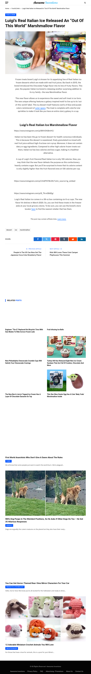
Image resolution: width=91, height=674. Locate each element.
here (33, 209)
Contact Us (79, 671)
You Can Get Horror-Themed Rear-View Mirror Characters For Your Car (37, 583)
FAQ (41, 671)
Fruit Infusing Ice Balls (55, 329)
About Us (69, 671)
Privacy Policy (32, 671)
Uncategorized (11, 648)
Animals (9, 525)
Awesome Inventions (17, 671)
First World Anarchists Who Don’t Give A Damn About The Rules (34, 457)
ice (16, 230)
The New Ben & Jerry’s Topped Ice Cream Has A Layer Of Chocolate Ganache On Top (23, 395)
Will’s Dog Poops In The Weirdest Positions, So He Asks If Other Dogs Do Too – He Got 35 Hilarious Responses (44, 520)
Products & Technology (15, 587)
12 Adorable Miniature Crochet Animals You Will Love (29, 644)
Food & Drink (16, 8)
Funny (8, 461)
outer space (40, 108)
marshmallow (25, 230)
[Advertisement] (45, 277)
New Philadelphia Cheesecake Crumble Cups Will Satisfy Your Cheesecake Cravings (23, 362)
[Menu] (6, 2)
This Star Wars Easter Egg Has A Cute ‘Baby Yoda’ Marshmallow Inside (65, 395)
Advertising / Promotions (54, 671)
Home (7, 8)
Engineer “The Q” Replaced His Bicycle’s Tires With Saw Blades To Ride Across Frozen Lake (24, 331)
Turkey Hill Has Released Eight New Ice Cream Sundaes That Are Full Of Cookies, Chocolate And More (65, 363)
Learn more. (61, 219)
